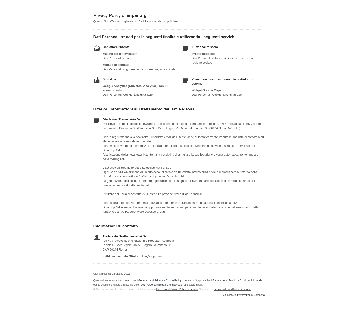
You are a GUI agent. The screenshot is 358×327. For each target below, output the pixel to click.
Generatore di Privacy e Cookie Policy (159, 280)
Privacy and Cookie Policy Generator (177, 289)
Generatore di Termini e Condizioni (232, 280)
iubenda (257, 280)
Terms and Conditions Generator (232, 289)
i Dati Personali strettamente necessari (161, 284)
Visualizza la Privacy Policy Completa (243, 295)
